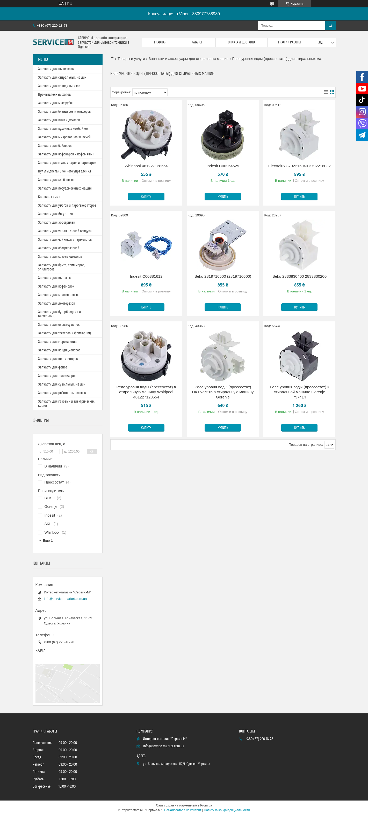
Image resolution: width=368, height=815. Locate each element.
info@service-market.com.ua (65, 599)
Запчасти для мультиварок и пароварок (67, 163)
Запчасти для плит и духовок (59, 120)
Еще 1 (48, 540)
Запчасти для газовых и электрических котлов (66, 403)
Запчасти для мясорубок (55, 103)
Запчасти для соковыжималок (60, 257)
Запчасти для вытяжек (54, 278)
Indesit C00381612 (146, 276)
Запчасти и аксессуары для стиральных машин (188, 59)
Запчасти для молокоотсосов (59, 295)
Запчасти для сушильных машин (61, 384)
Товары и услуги (131, 59)
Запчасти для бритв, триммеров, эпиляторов (61, 267)
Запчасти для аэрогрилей (56, 223)
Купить (146, 197)
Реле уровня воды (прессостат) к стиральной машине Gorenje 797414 (299, 392)
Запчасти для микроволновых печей (64, 137)
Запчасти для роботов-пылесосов (62, 393)
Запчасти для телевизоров (57, 376)
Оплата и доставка (241, 42)
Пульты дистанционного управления (64, 171)
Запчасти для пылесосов (56, 69)
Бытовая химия (49, 197)
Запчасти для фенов (52, 367)
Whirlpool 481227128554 (146, 166)
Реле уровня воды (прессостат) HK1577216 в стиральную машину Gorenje (223, 392)
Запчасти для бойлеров (55, 146)
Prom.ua (206, 805)
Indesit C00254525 (222, 166)
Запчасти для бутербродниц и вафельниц (59, 314)
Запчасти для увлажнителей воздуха (65, 231)
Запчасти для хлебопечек (56, 180)
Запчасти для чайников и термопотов (65, 240)
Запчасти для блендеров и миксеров (64, 112)
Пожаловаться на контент (182, 810)
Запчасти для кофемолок (56, 286)
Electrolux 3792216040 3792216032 (299, 166)
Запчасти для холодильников (59, 86)
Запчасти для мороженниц (57, 342)
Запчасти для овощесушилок (59, 325)
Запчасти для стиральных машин (62, 78)
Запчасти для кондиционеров (59, 350)
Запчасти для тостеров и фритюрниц (64, 333)
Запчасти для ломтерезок (56, 303)
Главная (160, 42)
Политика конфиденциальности (227, 810)
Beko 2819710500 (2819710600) (222, 276)
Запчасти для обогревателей (58, 248)
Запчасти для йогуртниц (55, 214)
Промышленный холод (54, 95)
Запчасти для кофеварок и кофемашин (66, 154)
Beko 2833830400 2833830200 (299, 276)
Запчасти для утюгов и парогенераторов (67, 205)
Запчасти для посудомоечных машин (65, 188)
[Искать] (330, 25)
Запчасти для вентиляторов (58, 359)
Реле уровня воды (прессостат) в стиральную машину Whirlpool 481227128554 (146, 392)
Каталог (197, 42)
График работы (289, 42)
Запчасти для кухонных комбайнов (63, 129)
